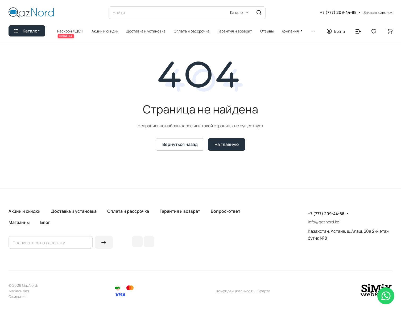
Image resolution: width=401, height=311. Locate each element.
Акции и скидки (24, 211)
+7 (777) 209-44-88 (338, 12)
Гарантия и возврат (180, 211)
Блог (45, 222)
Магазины (19, 222)
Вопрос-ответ (225, 211)
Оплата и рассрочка (128, 211)
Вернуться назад (180, 144)
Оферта (263, 290)
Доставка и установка (74, 211)
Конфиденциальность (235, 290)
